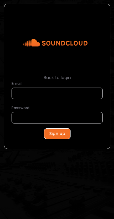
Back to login (57, 78)
